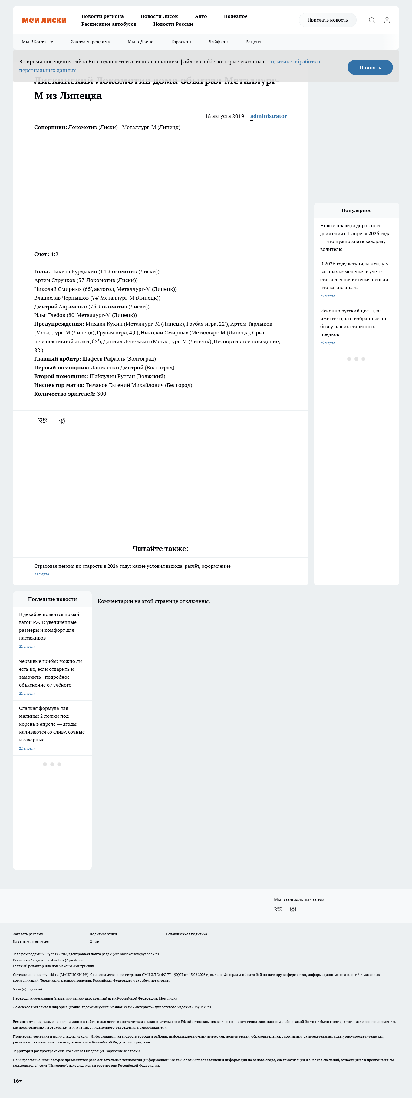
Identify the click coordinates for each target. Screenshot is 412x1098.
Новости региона (102, 16)
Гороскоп (181, 42)
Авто (201, 16)
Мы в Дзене (140, 42)
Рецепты (255, 42)
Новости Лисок (159, 16)
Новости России (173, 24)
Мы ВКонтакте (38, 42)
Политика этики (103, 934)
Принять (370, 67)
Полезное (236, 16)
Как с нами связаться (31, 941)
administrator (268, 115)
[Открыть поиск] (372, 20)
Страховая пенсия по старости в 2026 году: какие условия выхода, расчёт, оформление (160, 570)
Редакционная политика (186, 934)
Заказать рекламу (90, 42)
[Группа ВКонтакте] (277, 909)
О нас (94, 941)
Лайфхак (218, 42)
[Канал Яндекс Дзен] (293, 909)
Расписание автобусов (109, 24)
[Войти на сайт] (387, 20)
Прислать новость (328, 20)
